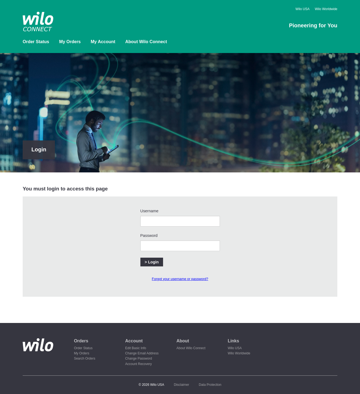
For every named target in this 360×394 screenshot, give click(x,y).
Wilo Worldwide (326, 9)
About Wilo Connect (146, 41)
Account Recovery (138, 364)
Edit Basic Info (135, 348)
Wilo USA (302, 9)
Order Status (36, 41)
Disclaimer (181, 385)
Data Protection (210, 385)
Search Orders (84, 358)
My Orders (70, 41)
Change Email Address (141, 353)
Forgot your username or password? (180, 279)
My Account (103, 41)
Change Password (138, 358)
